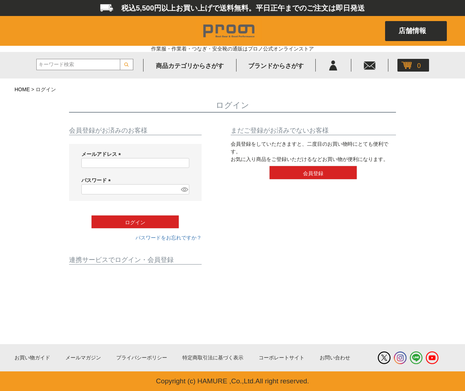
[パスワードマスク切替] (184, 189)
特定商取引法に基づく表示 (212, 357)
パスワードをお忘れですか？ (169, 238)
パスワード (97, 180)
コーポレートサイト (281, 357)
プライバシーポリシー (141, 357)
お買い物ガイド (32, 357)
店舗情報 (412, 31)
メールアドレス (102, 154)
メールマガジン (83, 357)
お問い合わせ (335, 357)
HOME (22, 89)
